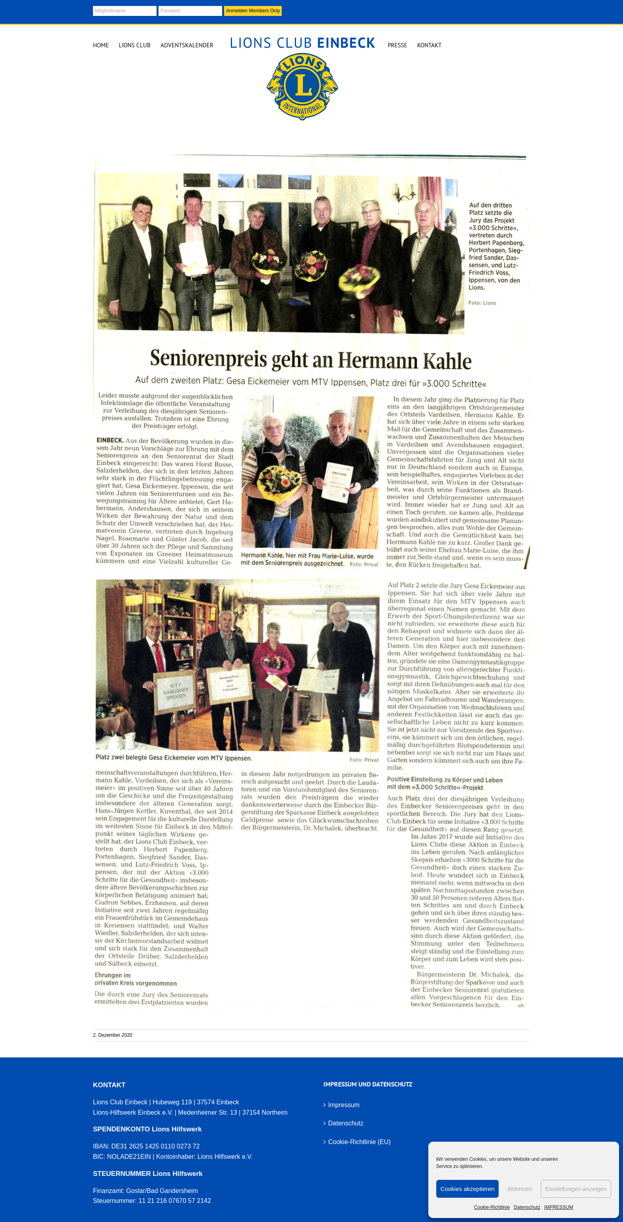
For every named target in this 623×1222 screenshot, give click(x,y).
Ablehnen (519, 1188)
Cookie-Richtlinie (492, 1207)
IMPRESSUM (558, 1207)
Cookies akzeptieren (468, 1188)
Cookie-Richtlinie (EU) (359, 1142)
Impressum (344, 1105)
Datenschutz (527, 1207)
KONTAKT (109, 1085)
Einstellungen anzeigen (576, 1188)
